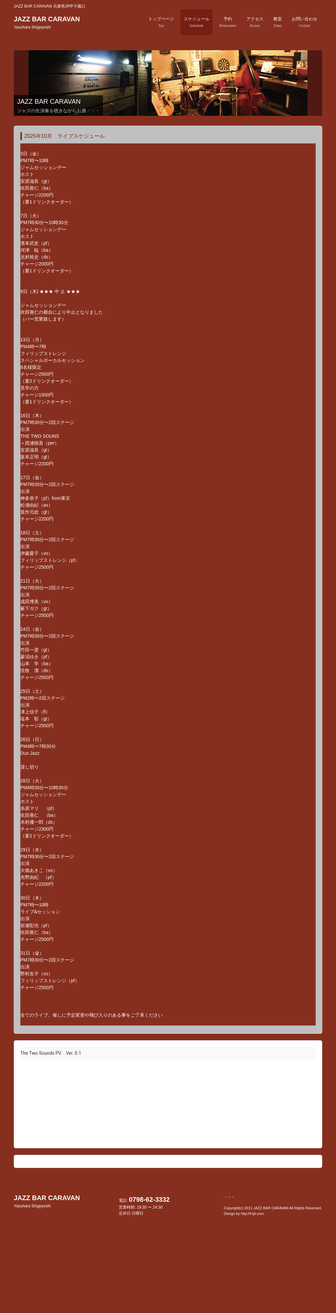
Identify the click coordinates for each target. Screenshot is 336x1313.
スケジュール (196, 22)
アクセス (254, 22)
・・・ (229, 1197)
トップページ (161, 22)
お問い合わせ (304, 22)
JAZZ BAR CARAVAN (47, 22)
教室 (277, 22)
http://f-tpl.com (252, 1214)
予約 (228, 22)
